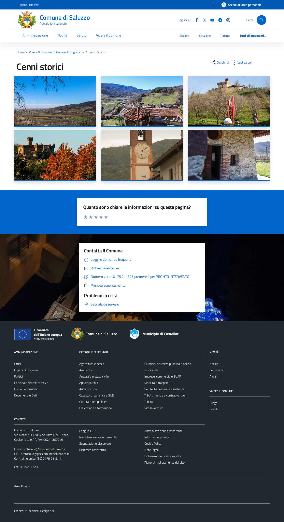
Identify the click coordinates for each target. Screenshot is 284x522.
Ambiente (85, 370)
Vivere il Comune (108, 35)
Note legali (151, 449)
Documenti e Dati (25, 395)
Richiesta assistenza (92, 449)
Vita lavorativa (153, 408)
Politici (18, 376)
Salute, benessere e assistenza (164, 389)
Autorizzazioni (88, 389)
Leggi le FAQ (87, 430)
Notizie (214, 363)
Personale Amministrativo (31, 382)
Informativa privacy (157, 437)
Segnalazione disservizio (95, 443)
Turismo (225, 35)
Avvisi (213, 376)
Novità (62, 35)
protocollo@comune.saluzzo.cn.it (44, 449)
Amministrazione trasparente (163, 430)
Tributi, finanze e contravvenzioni (165, 395)
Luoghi (213, 402)
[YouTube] (211, 19)
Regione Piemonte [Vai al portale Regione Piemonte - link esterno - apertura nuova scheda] (28, 5)
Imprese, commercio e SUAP (162, 376)
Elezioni (184, 35)
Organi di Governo (26, 370)
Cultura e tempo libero (93, 401)
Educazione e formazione (95, 408)
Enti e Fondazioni (25, 389)
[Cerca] (261, 20)
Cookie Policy (153, 443)
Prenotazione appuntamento (98, 437)
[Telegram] (219, 19)
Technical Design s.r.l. (41, 510)
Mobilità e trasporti (156, 382)
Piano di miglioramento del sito (164, 462)
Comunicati (216, 370)
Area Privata (22, 486)
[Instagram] (227, 19)
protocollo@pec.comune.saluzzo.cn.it (45, 453)
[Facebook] (195, 19)
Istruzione (204, 35)
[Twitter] (203, 19)
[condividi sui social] (219, 62)
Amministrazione (35, 35)
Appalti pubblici (89, 382)
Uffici (17, 363)
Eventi (213, 409)
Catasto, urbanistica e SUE (96, 395)
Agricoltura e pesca (91, 363)
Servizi (82, 35)
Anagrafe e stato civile (94, 376)
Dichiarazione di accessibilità (162, 456)
